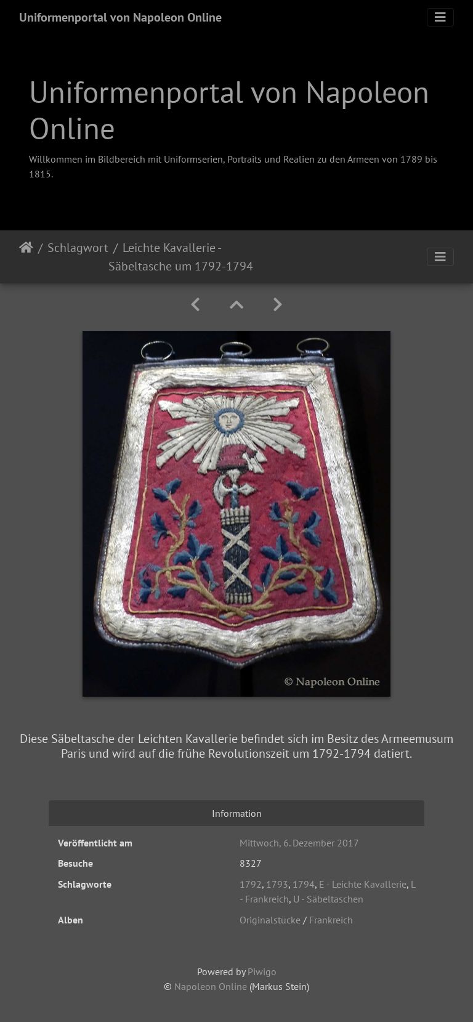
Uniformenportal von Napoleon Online (120, 17)
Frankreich (331, 920)
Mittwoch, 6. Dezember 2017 (299, 843)
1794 (304, 884)
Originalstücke (270, 920)
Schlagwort (77, 248)
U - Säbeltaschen (328, 899)
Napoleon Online (210, 986)
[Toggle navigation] (440, 17)
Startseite (26, 256)
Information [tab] (237, 813)
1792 (251, 884)
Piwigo (262, 971)
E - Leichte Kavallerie (362, 884)
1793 (277, 884)
